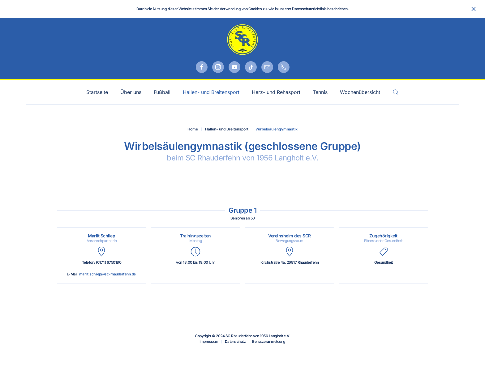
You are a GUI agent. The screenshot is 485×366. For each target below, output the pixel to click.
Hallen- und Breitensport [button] (211, 92)
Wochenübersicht (360, 92)
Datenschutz (235, 341)
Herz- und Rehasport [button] (276, 92)
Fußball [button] (162, 92)
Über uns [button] (130, 92)
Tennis (320, 92)
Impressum (209, 341)
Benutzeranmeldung (268, 341)
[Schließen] (473, 9)
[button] (396, 92)
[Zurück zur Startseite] (242, 39)
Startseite (97, 92)
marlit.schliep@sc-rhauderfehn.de (107, 274)
